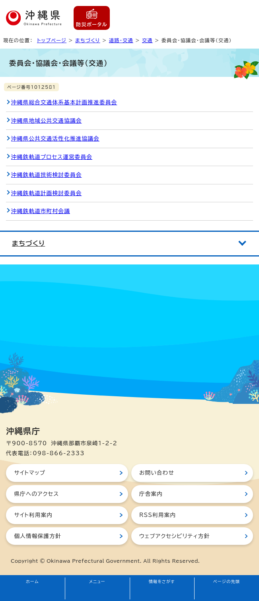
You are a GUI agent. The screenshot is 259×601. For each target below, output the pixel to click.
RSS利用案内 (157, 515)
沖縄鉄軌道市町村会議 (40, 211)
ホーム (32, 581)
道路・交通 (121, 40)
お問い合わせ (156, 473)
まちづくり (87, 40)
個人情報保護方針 (37, 536)
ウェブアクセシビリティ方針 (174, 536)
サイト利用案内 (33, 515)
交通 (147, 40)
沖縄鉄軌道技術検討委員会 (46, 175)
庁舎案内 (151, 494)
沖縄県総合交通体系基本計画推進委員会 (64, 102)
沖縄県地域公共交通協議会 (46, 120)
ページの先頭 (226, 581)
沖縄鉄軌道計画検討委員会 (46, 193)
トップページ (51, 40)
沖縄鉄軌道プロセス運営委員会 (51, 157)
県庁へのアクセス (36, 494)
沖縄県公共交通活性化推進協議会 (55, 138)
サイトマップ (29, 473)
